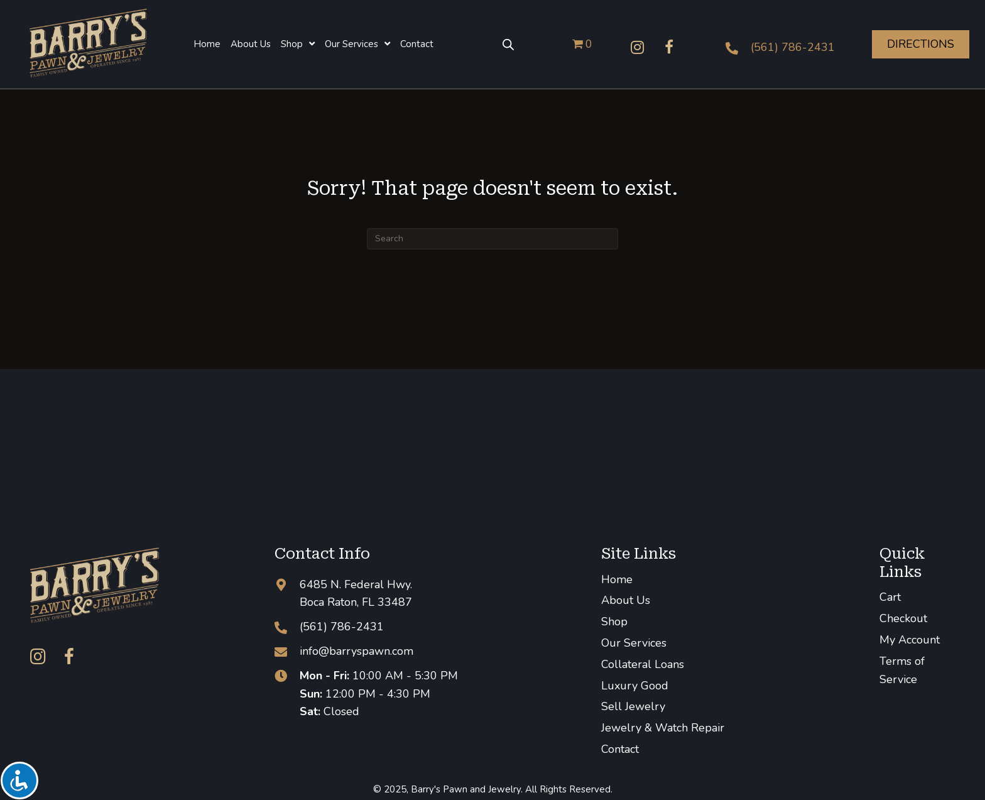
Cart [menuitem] (890, 597)
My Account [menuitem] (909, 639)
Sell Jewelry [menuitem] (633, 706)
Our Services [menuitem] (634, 642)
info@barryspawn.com (356, 651)
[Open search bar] (508, 44)
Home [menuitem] (617, 579)
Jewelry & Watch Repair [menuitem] (662, 727)
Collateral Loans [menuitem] (642, 664)
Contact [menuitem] (620, 749)
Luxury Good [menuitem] (634, 685)
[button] (637, 47)
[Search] (492, 238)
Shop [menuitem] (614, 621)
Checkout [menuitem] (903, 618)
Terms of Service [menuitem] (902, 670)
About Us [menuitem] (625, 600)
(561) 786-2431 (793, 47)
